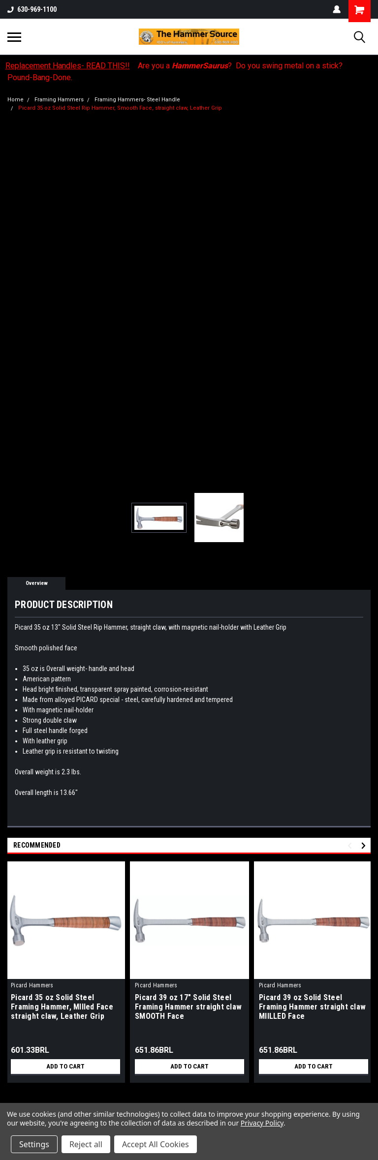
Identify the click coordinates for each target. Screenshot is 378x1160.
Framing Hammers (59, 99)
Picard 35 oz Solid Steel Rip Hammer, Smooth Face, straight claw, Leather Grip (120, 108)
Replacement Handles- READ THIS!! (67, 65)
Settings (34, 1144)
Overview (37, 583)
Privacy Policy (262, 1123)
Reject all (85, 1144)
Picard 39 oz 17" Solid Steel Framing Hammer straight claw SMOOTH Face (188, 1007)
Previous (351, 846)
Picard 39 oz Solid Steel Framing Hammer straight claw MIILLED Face (312, 1007)
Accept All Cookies (155, 1144)
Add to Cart (65, 1066)
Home (15, 99)
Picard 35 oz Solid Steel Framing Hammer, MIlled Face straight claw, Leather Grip (62, 1007)
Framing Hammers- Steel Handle (137, 99)
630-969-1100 (32, 9)
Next (365, 846)
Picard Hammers (32, 985)
